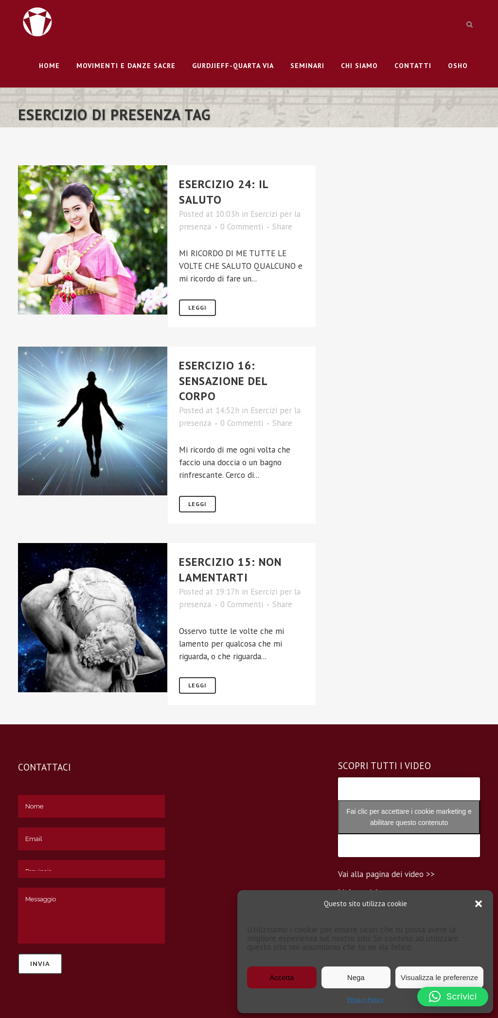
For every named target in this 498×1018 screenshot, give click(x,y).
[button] (478, 904)
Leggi (197, 307)
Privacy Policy (365, 999)
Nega (356, 977)
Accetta (281, 977)
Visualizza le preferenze (439, 977)
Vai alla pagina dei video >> (386, 874)
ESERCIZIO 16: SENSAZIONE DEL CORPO (223, 381)
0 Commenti (241, 226)
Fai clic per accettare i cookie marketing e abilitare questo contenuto (409, 816)
